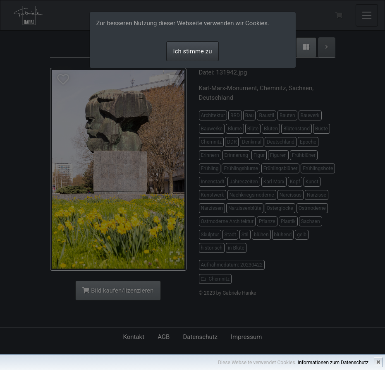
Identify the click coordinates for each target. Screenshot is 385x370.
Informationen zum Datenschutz (333, 362)
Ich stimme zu (192, 51)
